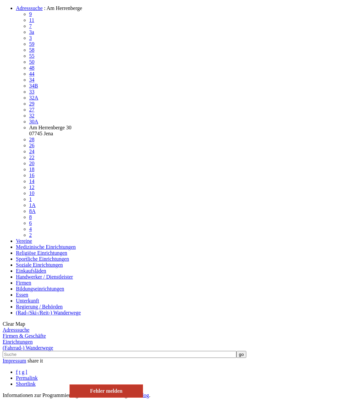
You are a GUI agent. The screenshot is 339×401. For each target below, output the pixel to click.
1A (32, 205)
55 (31, 56)
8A (32, 211)
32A (33, 97)
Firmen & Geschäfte (24, 336)
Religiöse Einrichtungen (41, 253)
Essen (22, 295)
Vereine (24, 241)
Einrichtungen (18, 342)
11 (31, 20)
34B (33, 86)
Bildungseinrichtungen (40, 289)
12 (31, 187)
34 (31, 80)
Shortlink (26, 384)
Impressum (14, 361)
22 (31, 157)
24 (31, 151)
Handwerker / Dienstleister (44, 277)
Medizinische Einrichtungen (46, 247)
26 (31, 145)
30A (33, 121)
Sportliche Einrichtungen (42, 259)
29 (31, 103)
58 (31, 50)
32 (31, 115)
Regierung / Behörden (39, 306)
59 (31, 44)
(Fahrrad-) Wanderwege (28, 348)
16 (31, 175)
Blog (144, 395)
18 (31, 169)
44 (31, 74)
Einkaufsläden (31, 271)
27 (31, 109)
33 (31, 92)
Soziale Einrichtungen (39, 265)
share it (35, 361)
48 (31, 68)
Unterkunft (27, 300)
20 (31, 163)
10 (31, 193)
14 (31, 181)
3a (31, 32)
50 (31, 62)
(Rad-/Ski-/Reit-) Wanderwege (48, 312)
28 (31, 139)
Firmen (23, 283)
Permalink (27, 378)
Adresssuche (29, 8)
